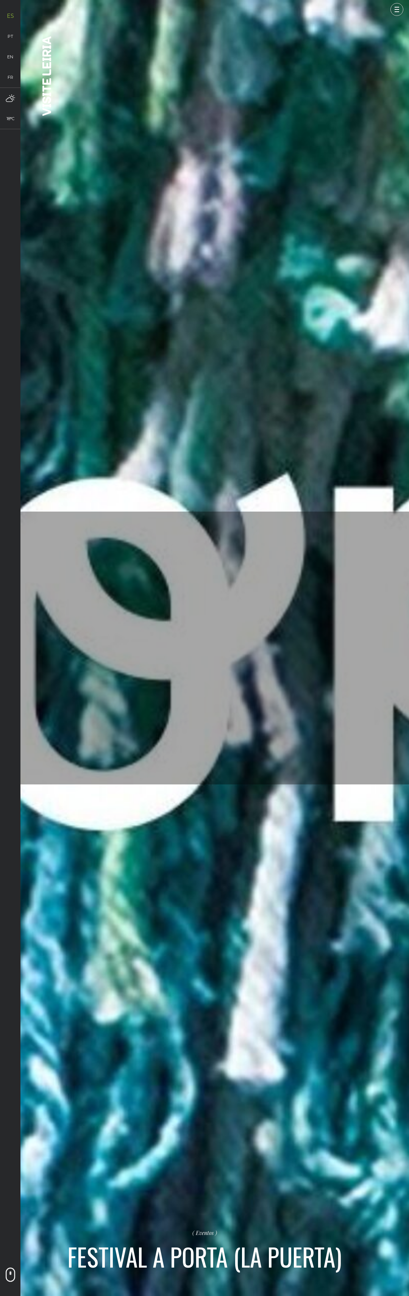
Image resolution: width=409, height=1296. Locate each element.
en (10, 56)
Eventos (204, 1232)
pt (10, 36)
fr (10, 77)
